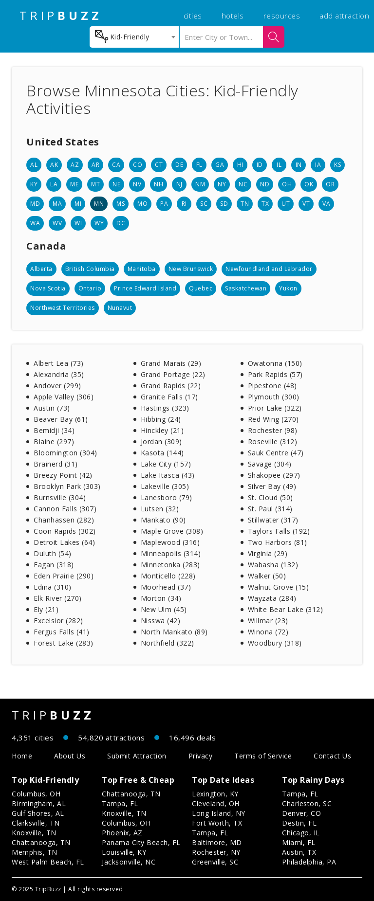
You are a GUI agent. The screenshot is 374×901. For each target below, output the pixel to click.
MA (57, 203)
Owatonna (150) (275, 363)
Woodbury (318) (275, 643)
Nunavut (120, 308)
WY (99, 223)
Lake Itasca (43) (168, 475)
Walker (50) (267, 575)
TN (245, 203)
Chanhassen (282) (64, 519)
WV (57, 223)
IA (318, 165)
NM (200, 184)
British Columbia (90, 269)
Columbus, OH (36, 793)
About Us (69, 755)
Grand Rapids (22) (171, 385)
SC (203, 203)
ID (260, 165)
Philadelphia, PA (309, 861)
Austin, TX (299, 852)
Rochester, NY (216, 852)
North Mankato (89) (174, 631)
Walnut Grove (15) (278, 587)
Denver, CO (301, 813)
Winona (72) (268, 631)
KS (337, 165)
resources (281, 15)
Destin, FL (299, 823)
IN (299, 165)
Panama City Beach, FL (141, 842)
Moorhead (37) (166, 587)
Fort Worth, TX (217, 823)
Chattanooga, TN (41, 842)
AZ (75, 165)
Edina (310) (53, 587)
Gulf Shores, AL (38, 813)
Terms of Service (263, 755)
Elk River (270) (58, 598)
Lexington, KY (215, 793)
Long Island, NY (218, 813)
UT (285, 203)
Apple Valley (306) (64, 396)
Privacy (200, 755)
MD (35, 203)
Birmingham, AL (39, 803)
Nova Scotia (48, 288)
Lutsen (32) (160, 508)
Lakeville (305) (165, 486)
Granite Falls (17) (169, 396)
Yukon (288, 288)
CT (159, 165)
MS (120, 203)
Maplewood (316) (170, 542)
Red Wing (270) (273, 419)
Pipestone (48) (272, 385)
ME (74, 184)
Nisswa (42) (161, 620)
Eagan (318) (54, 564)
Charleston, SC (307, 803)
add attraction (344, 15)
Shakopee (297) (274, 475)
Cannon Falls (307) (65, 508)
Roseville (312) (273, 441)
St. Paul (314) (270, 508)
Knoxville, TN (34, 832)
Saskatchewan (245, 288)
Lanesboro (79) (166, 497)
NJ (179, 184)
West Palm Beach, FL (48, 861)
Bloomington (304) (65, 452)
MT (95, 184)
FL (199, 165)
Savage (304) (270, 464)
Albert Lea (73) (59, 363)
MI (78, 203)
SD (224, 203)
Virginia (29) (268, 553)
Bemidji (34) (54, 430)
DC (120, 223)
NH (158, 184)
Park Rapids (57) (275, 374)
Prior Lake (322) (275, 408)
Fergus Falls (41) (62, 631)
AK (54, 165)
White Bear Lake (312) (285, 609)
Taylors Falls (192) (279, 531)
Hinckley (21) (162, 430)
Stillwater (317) (273, 519)
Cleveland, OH (216, 803)
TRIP (60, 15)
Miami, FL (299, 842)
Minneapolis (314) (171, 553)
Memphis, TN (34, 852)
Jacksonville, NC (128, 861)
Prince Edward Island (145, 288)
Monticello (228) (168, 575)
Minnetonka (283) (170, 564)
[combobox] (134, 37)
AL (33, 165)
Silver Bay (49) (272, 486)
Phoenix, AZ (122, 832)
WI (78, 223)
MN (99, 203)
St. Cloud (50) (270, 497)
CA (116, 165)
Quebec (200, 288)
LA (53, 184)
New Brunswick (190, 269)
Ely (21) (46, 609)
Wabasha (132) (273, 564)
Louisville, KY (124, 852)
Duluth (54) (53, 553)
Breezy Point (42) (63, 475)
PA (164, 203)
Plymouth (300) (273, 396)
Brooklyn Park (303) (67, 486)
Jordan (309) (161, 441)
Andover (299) (57, 385)
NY (222, 184)
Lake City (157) (166, 464)
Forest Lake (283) (64, 643)
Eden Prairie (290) (64, 575)
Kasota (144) (162, 452)
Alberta (41, 269)
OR (330, 184)
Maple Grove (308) (172, 531)
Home (22, 755)
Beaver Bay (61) (61, 419)
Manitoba (142, 269)
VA (326, 203)
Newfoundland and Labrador (269, 269)
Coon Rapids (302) (65, 531)
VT (306, 203)
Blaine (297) (54, 441)
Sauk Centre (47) (276, 452)
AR (95, 165)
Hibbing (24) (161, 419)
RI (184, 203)
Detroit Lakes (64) (64, 542)
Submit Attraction (137, 755)
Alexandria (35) (59, 374)
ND (264, 184)
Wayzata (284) (272, 598)
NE (116, 184)
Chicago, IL (301, 832)
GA (219, 165)
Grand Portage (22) (173, 374)
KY (33, 184)
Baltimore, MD (217, 842)
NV (137, 184)
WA (35, 223)
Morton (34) (161, 598)
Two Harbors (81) (277, 542)
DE (179, 165)
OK (308, 184)
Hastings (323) (165, 408)
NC (243, 184)
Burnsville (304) (60, 497)
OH (287, 184)
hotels (233, 15)
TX (265, 203)
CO (137, 165)
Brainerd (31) (56, 464)
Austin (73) (52, 408)
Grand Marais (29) (171, 363)
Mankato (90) (163, 519)
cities (193, 15)
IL (279, 165)
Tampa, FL (120, 803)
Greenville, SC (215, 861)
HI (240, 165)
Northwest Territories (62, 308)
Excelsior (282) (58, 620)
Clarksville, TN (36, 823)
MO (142, 203)
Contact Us (332, 755)
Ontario (90, 288)
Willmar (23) (268, 620)
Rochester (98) (273, 430)
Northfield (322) (167, 643)
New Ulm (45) (164, 609)
